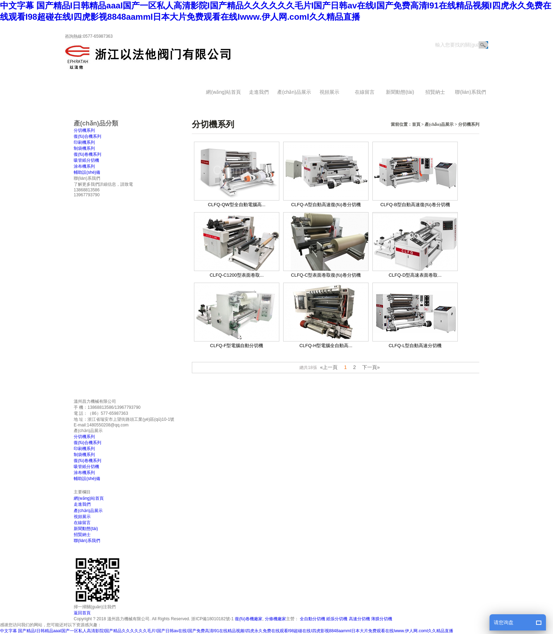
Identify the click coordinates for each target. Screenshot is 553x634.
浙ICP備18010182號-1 (212, 618)
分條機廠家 (275, 618)
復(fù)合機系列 (87, 136)
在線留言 (365, 92)
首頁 (416, 124)
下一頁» (371, 367)
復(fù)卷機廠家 (248, 618)
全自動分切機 (312, 618)
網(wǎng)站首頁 (223, 92)
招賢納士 (435, 92)
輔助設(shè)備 (87, 172)
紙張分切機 (336, 618)
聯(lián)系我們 (470, 92)
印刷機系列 (84, 142)
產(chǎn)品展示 (294, 92)
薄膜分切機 (381, 618)
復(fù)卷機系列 (87, 154)
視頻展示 (329, 92)
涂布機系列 (84, 166)
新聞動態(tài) (400, 92)
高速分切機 (359, 618)
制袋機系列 (84, 148)
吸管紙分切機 (86, 160)
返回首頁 (476, 27)
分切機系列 (468, 124)
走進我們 (259, 92)
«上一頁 (329, 367)
